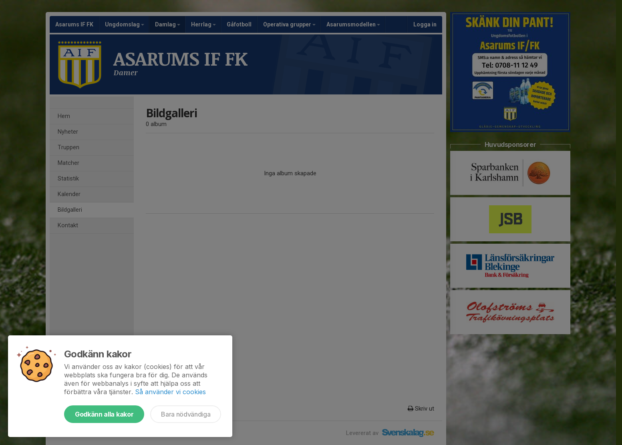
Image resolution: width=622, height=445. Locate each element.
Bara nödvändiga (185, 414)
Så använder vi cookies (170, 392)
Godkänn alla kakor (104, 414)
